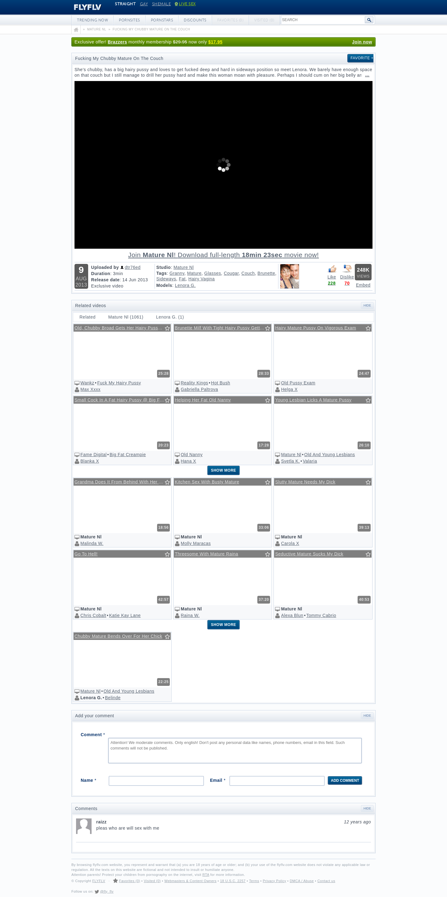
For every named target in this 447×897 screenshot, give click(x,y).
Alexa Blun (292, 615)
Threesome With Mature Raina (206, 553)
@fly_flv (106, 891)
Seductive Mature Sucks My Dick (309, 553)
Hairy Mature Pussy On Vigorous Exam (315, 327)
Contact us (326, 881)
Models (164, 285)
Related (87, 317)
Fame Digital (93, 454)
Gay (144, 4)
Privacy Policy (274, 881)
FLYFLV (83, 7)
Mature (194, 273)
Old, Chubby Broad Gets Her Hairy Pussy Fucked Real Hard (122, 327)
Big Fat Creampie (128, 454)
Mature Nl (184, 267)
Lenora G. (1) (170, 317)
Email (217, 780)
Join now (362, 41)
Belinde (112, 697)
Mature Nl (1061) (125, 317)
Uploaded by (105, 267)
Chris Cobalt (93, 615)
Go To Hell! (86, 553)
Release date (105, 279)
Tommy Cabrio (321, 615)
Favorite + (361, 58)
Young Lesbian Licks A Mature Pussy (313, 399)
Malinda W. (91, 543)
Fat (182, 278)
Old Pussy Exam (298, 382)
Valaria (310, 461)
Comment (93, 734)
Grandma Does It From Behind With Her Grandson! (122, 481)
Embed (363, 285)
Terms (254, 881)
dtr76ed (133, 267)
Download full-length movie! (223, 255)
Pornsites (129, 20)
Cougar (231, 273)
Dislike (347, 271)
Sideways (166, 278)
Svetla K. (290, 461)
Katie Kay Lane (125, 615)
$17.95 (215, 41)
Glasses (212, 273)
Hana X (188, 461)
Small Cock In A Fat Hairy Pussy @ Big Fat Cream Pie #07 (122, 399)
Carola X (290, 543)
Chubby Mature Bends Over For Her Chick (118, 636)
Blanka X (89, 461)
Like (332, 271)
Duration (101, 273)
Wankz (87, 382)
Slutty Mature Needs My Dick (305, 481)
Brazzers (117, 41)
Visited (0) (152, 881)
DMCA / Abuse (302, 881)
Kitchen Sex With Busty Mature (207, 481)
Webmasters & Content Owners (191, 881)
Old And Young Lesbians (329, 454)
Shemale (161, 4)
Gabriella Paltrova (199, 389)
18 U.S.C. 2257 (233, 881)
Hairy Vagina (201, 278)
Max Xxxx (90, 389)
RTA (205, 875)
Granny (176, 273)
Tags (161, 273)
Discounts (195, 20)
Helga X (289, 389)
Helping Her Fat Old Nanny (203, 399)
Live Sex (185, 4)
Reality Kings (194, 382)
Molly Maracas (196, 543)
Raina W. (190, 615)
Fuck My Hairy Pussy (119, 382)
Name (88, 780)
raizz (233, 822)
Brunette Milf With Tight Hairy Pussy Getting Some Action (223, 327)
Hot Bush (220, 382)
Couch (248, 273)
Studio (163, 267)
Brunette (266, 273)
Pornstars (162, 20)
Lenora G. (185, 285)
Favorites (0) (129, 881)
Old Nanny (192, 454)
